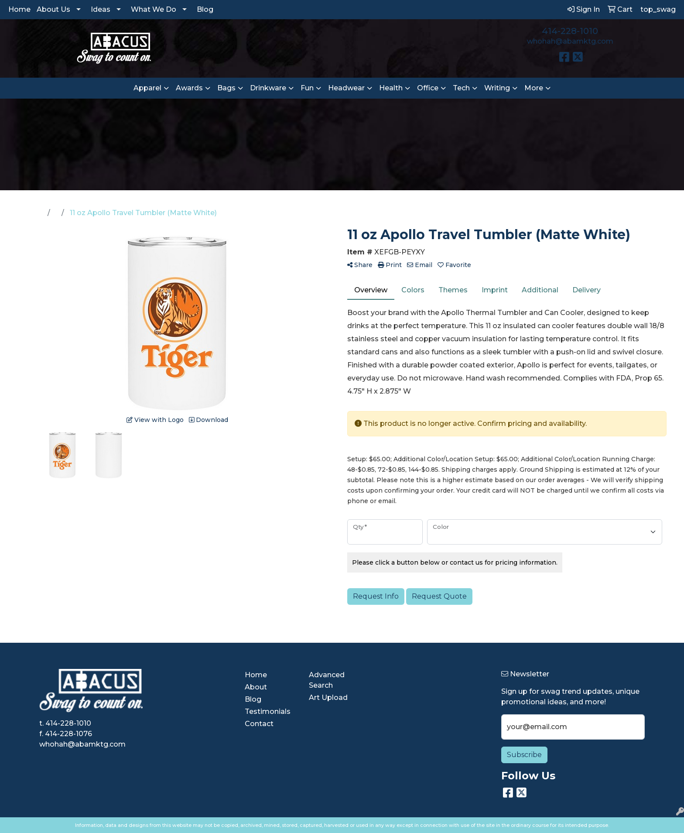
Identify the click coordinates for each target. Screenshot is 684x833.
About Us (53, 9)
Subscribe (524, 755)
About (256, 687)
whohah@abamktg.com (570, 41)
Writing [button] (497, 88)
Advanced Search (327, 680)
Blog (205, 9)
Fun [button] (307, 88)
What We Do (153, 9)
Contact (259, 724)
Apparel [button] (147, 88)
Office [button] (427, 88)
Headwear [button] (346, 88)
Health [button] (391, 88)
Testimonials (268, 711)
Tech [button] (461, 88)
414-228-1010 (570, 31)
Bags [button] (226, 88)
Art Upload (328, 697)
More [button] (533, 88)
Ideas (100, 9)
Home (19, 9)
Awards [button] (189, 88)
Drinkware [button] (268, 88)
